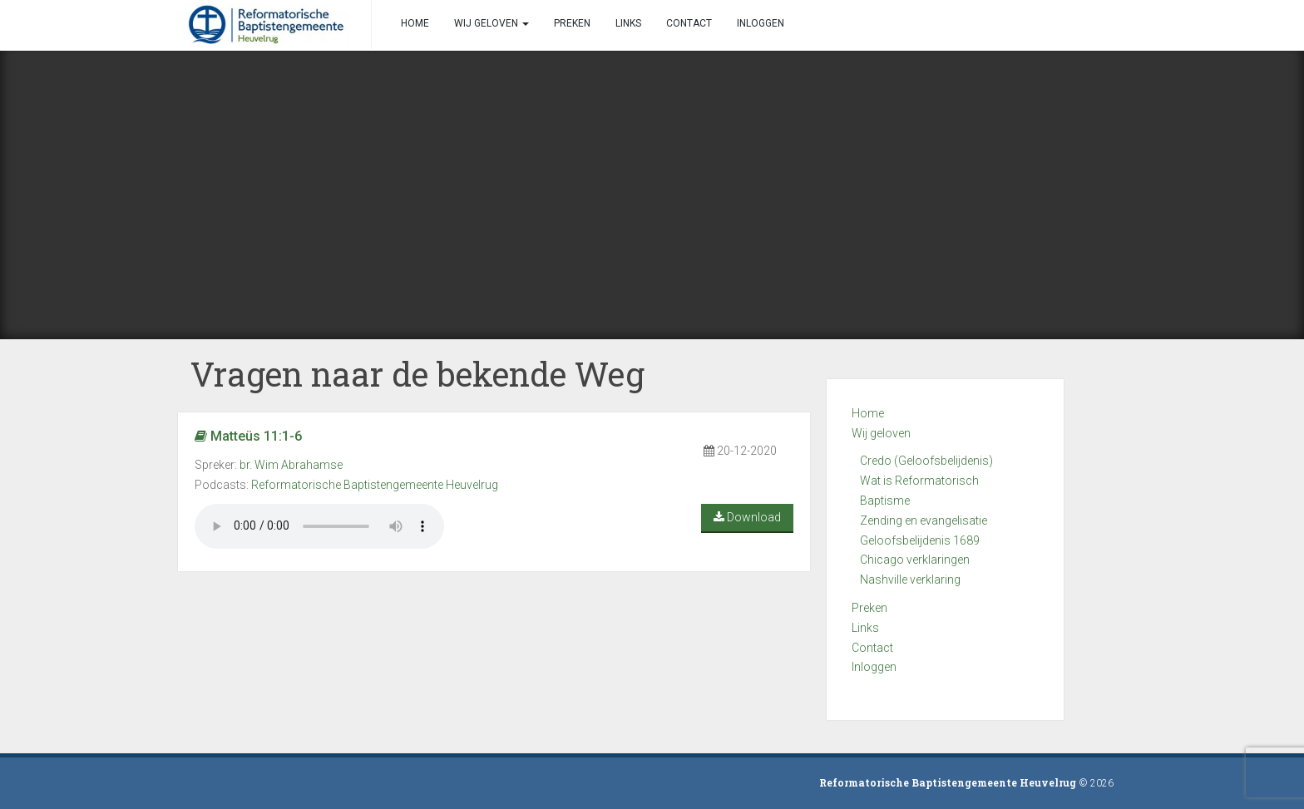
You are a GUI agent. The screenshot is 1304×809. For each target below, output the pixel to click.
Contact (872, 647)
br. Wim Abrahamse (291, 464)
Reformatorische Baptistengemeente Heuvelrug (374, 484)
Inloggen (874, 666)
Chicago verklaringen (915, 559)
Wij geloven (881, 433)
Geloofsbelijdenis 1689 (920, 540)
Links (865, 627)
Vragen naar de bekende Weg (417, 374)
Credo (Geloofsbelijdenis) (926, 460)
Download (747, 517)
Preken (869, 607)
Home (868, 413)
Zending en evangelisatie (923, 520)
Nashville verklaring (910, 579)
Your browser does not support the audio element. (319, 526)
